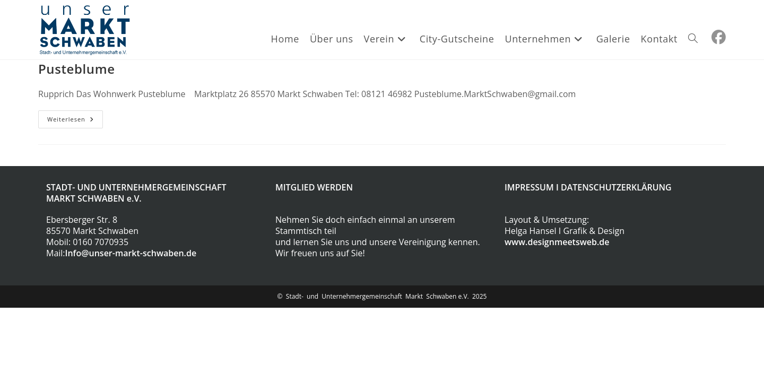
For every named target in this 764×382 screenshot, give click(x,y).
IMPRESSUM (529, 187)
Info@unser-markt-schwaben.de (131, 253)
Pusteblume (76, 68)
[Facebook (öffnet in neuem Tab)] (718, 37)
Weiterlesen (75, 119)
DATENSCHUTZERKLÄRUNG (616, 187)
